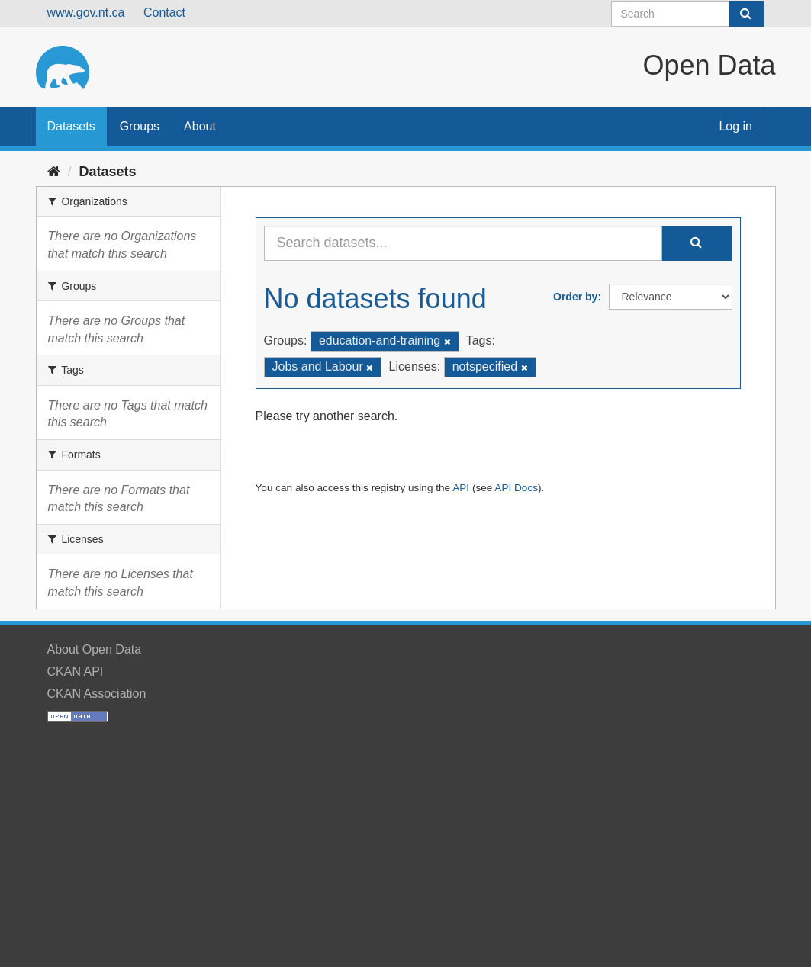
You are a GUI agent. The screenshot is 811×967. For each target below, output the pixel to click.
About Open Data (94, 649)
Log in (735, 126)
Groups (139, 126)
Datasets (71, 126)
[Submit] (746, 14)
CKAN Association (96, 693)
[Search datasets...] (463, 243)
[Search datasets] (687, 14)
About (200, 126)
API (460, 487)
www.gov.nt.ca (86, 12)
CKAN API (75, 671)
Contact (164, 12)
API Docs (516, 487)
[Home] (53, 171)
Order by (575, 297)
